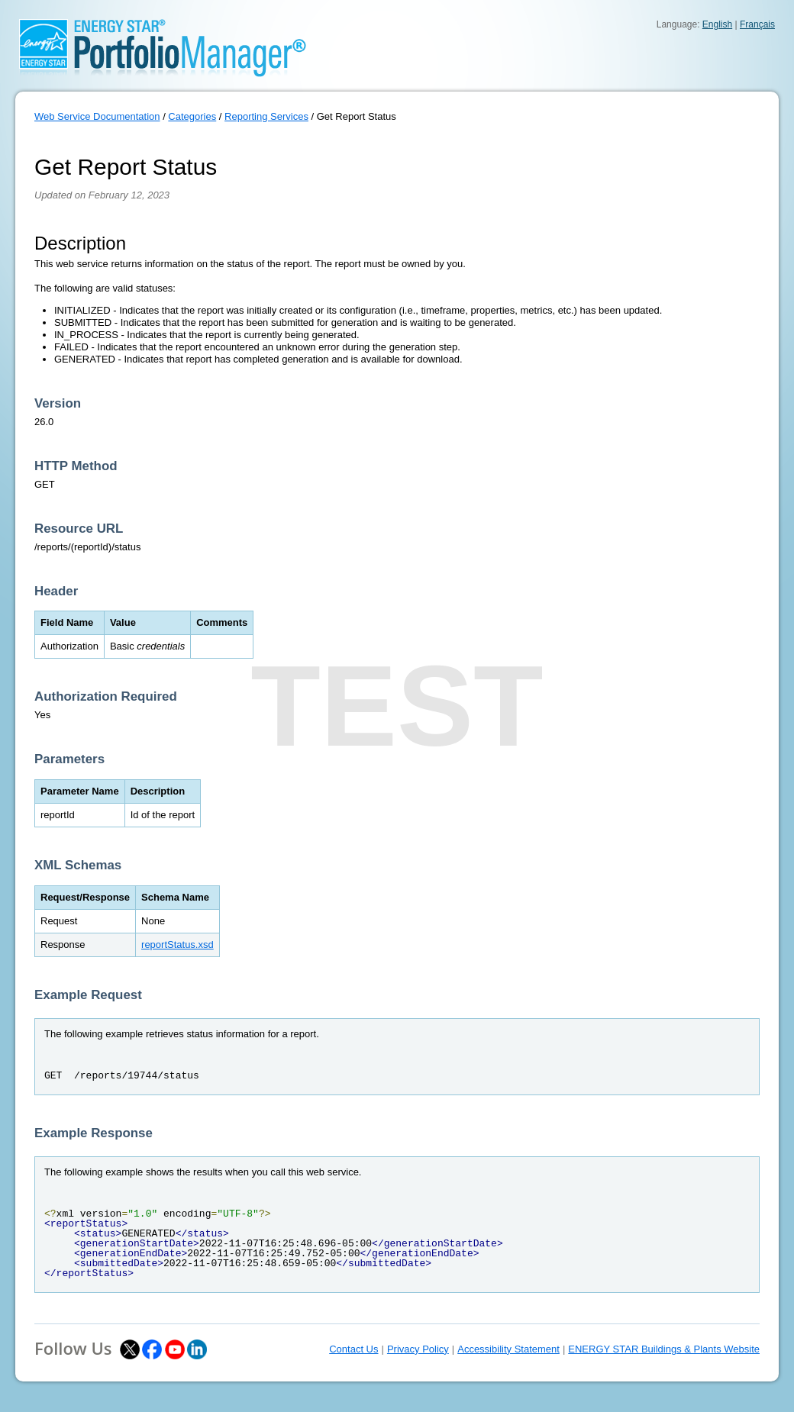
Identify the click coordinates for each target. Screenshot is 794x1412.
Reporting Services (266, 116)
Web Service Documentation (97, 116)
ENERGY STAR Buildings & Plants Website (664, 1349)
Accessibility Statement (508, 1349)
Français (757, 24)
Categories (192, 116)
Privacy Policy (418, 1349)
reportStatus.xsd (177, 944)
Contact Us (353, 1349)
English (717, 24)
